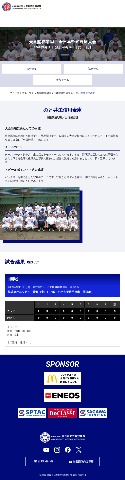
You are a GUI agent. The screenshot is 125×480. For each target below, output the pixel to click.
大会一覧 (27, 93)
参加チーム (62, 79)
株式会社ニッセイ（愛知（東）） (28, 291)
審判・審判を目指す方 (62, 20)
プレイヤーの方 (23, 20)
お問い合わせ (43, 461)
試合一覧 (93, 68)
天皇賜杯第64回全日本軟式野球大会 (54, 93)
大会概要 (32, 68)
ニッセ (11, 311)
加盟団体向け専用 (81, 461)
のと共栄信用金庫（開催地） (76, 291)
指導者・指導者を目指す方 (102, 20)
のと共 (11, 317)
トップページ (12, 93)
